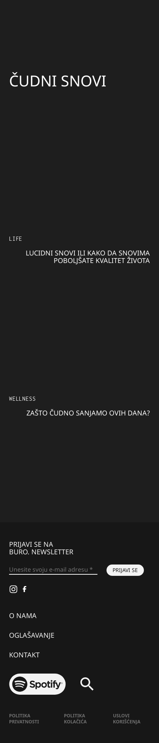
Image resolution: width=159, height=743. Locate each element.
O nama (23, 615)
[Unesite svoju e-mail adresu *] (53, 569)
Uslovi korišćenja (126, 718)
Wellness (22, 398)
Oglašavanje (31, 635)
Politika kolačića (75, 718)
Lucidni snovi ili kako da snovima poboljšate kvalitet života (88, 256)
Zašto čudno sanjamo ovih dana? (88, 412)
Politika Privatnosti (24, 718)
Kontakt (24, 654)
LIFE (15, 238)
